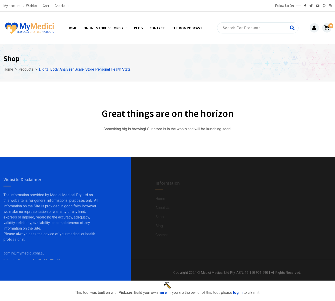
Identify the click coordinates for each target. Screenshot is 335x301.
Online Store (95, 28)
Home (72, 28)
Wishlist (31, 5)
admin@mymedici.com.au (23, 257)
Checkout (62, 5)
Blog (138, 28)
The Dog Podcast (187, 28)
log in (238, 292)
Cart (46, 5)
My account (11, 5)
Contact (157, 28)
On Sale (120, 28)
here (163, 292)
